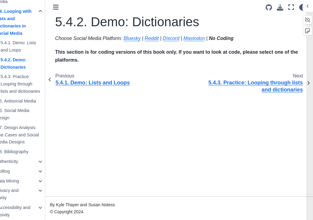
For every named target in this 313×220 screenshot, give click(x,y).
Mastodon (211, 38)
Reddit (169, 38)
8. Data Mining (22, 181)
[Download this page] (280, 7)
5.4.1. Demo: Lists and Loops (35, 46)
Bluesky (149, 38)
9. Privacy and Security (22, 194)
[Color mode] (302, 7)
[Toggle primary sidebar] (73, 7)
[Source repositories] (268, 7)
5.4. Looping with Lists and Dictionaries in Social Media (31, 22)
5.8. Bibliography (29, 151)
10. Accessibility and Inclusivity (28, 211)
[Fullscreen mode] (291, 7)
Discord (188, 38)
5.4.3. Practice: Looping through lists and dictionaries (37, 84)
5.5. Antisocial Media (33, 101)
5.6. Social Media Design (29, 114)
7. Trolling (17, 171)
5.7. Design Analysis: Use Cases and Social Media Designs (34, 135)
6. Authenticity (21, 161)
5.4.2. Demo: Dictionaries (31, 63)
